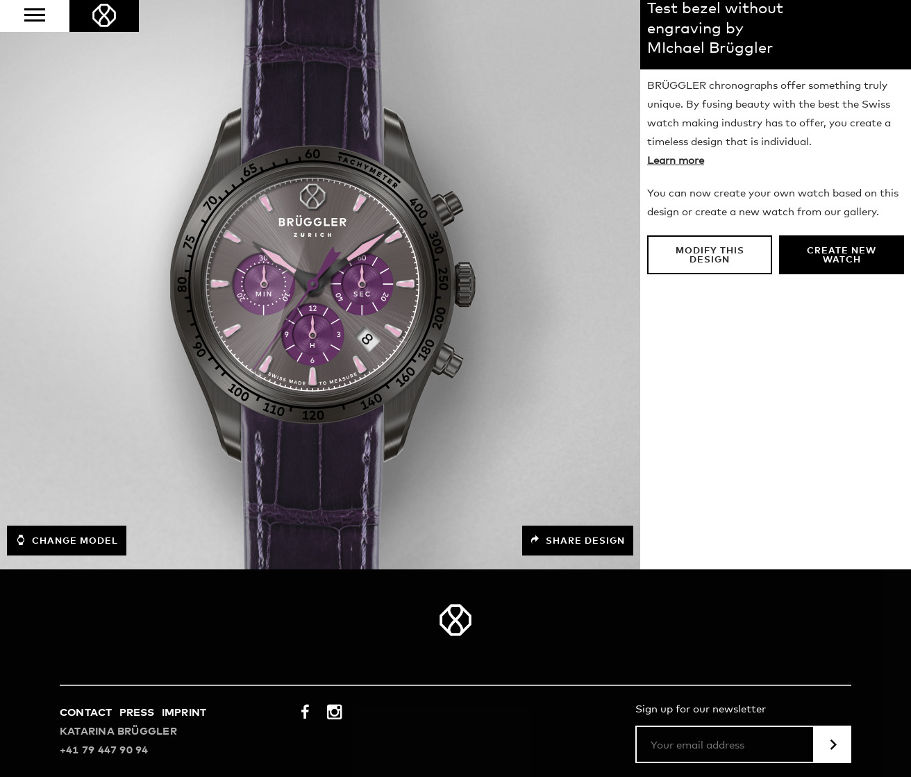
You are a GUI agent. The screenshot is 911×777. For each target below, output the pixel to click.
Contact (86, 713)
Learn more (675, 161)
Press (137, 713)
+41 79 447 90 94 (104, 750)
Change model (66, 540)
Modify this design (710, 256)
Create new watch (841, 256)
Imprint (184, 713)
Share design (577, 540)
